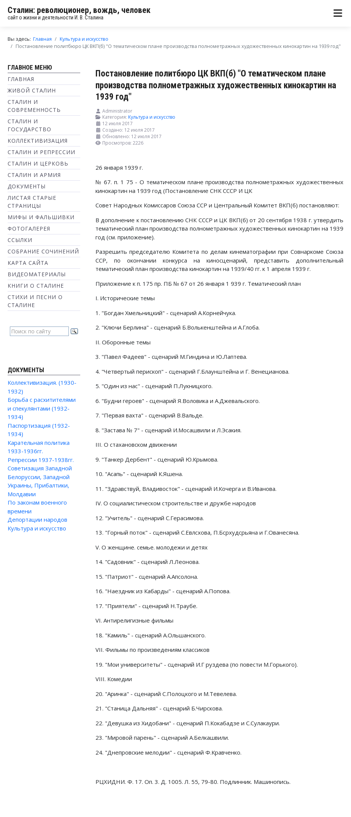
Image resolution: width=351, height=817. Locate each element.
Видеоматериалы (37, 274)
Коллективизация (38, 140)
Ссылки (20, 240)
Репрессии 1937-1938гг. (41, 459)
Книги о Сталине (36, 285)
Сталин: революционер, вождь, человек (79, 10)
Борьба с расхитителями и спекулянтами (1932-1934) (42, 408)
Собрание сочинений (43, 251)
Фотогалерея (29, 228)
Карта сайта (28, 262)
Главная (21, 79)
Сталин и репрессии (41, 152)
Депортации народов (37, 519)
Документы (27, 186)
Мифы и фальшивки (41, 217)
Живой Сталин (32, 90)
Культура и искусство (37, 528)
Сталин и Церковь (38, 163)
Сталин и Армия (34, 174)
